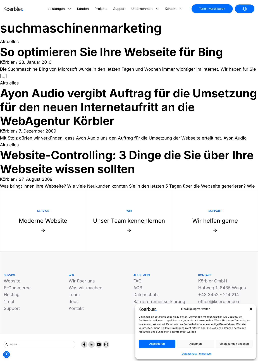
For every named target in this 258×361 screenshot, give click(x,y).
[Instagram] (106, 344)
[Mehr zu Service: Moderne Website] (43, 220)
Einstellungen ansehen (234, 343)
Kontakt (170, 9)
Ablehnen (195, 343)
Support (119, 9)
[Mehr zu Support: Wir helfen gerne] (215, 220)
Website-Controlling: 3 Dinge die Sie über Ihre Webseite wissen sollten (127, 162)
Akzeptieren (157, 343)
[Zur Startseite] (13, 9)
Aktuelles (9, 41)
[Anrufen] (244, 8)
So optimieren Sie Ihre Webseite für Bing (111, 52)
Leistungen (56, 9)
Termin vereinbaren (212, 8)
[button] (251, 309)
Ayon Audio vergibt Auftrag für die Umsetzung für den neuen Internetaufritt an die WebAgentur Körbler (128, 107)
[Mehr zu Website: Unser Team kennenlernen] (129, 220)
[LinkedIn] (91, 344)
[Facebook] (84, 344)
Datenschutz (189, 353)
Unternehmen (142, 9)
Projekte (101, 9)
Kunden (83, 9)
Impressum (205, 353)
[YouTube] (99, 344)
